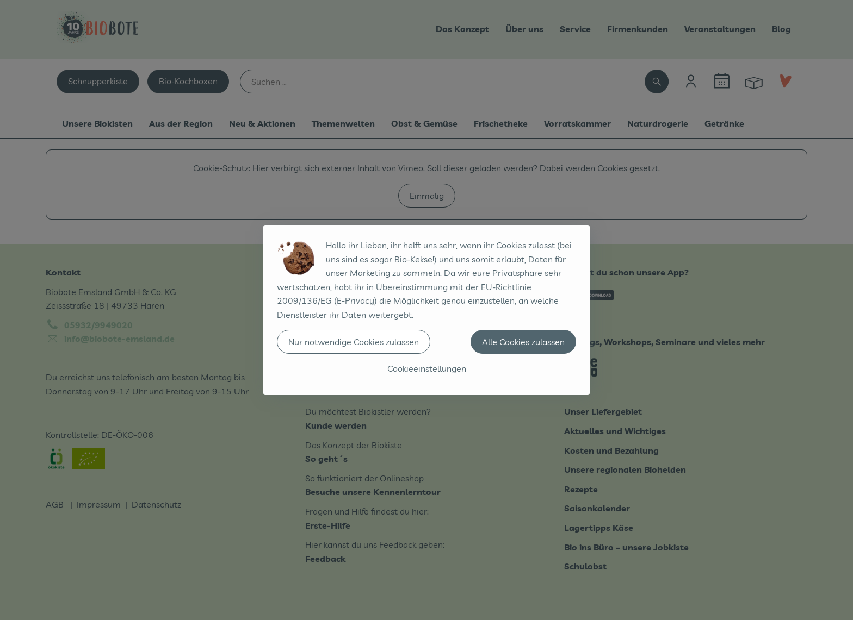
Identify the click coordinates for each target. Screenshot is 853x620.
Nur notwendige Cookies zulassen (353, 341)
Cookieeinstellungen (426, 368)
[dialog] (426, 310)
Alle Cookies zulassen (523, 341)
